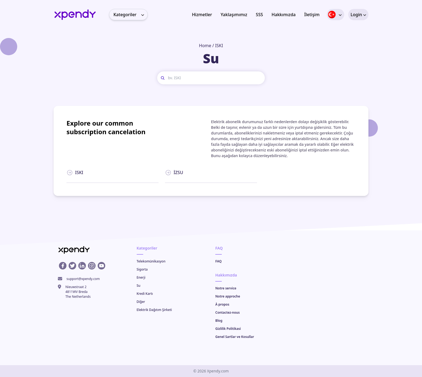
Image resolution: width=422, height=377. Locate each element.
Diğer (141, 301)
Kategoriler (130, 14)
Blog (218, 320)
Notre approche (227, 296)
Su (138, 285)
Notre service (225, 288)
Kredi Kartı (145, 293)
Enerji (141, 277)
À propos (222, 304)
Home (205, 46)
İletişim (312, 15)
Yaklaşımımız (234, 15)
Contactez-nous (227, 312)
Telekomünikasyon (151, 261)
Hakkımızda (284, 15)
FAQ (218, 261)
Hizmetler (202, 15)
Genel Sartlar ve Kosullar (234, 336)
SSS (259, 15)
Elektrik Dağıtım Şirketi (154, 309)
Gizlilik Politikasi (228, 328)
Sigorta (142, 269)
